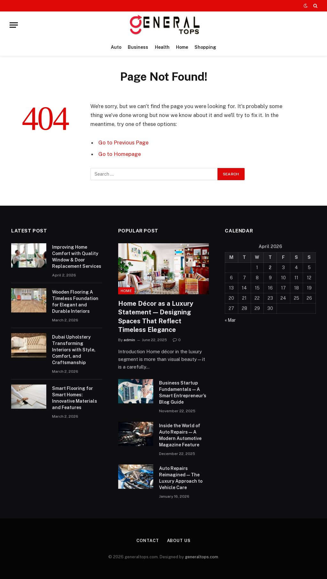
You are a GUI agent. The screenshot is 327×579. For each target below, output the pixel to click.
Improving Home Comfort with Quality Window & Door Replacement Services (76, 257)
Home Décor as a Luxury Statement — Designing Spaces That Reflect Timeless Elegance (155, 316)
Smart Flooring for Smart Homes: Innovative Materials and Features (74, 398)
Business (138, 47)
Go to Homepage (119, 154)
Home (182, 47)
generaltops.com (201, 556)
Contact (147, 540)
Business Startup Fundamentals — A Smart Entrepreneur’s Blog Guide (182, 392)
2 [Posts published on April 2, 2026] (270, 267)
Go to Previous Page (123, 142)
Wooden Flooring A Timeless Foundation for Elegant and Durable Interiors (75, 302)
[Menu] (14, 25)
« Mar (230, 320)
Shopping (205, 47)
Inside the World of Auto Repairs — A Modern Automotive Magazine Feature (180, 435)
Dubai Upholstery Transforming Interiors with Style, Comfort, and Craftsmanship (73, 349)
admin (129, 340)
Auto (116, 47)
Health (162, 47)
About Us (179, 540)
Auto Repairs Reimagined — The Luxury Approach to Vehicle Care (180, 478)
